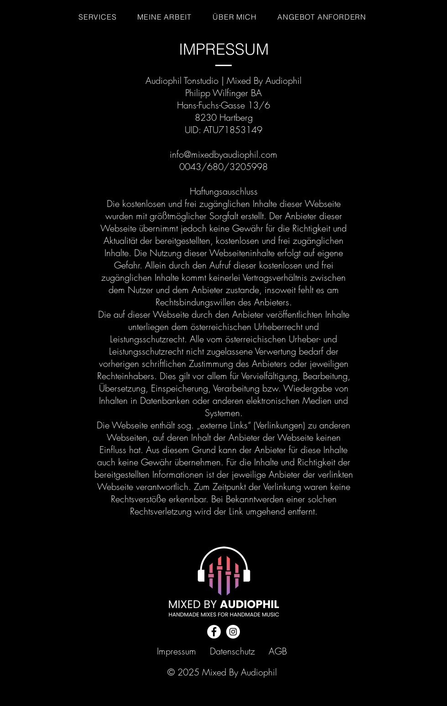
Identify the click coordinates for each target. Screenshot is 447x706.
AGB (278, 651)
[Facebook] (214, 632)
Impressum (176, 651)
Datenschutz (232, 651)
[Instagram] (233, 632)
